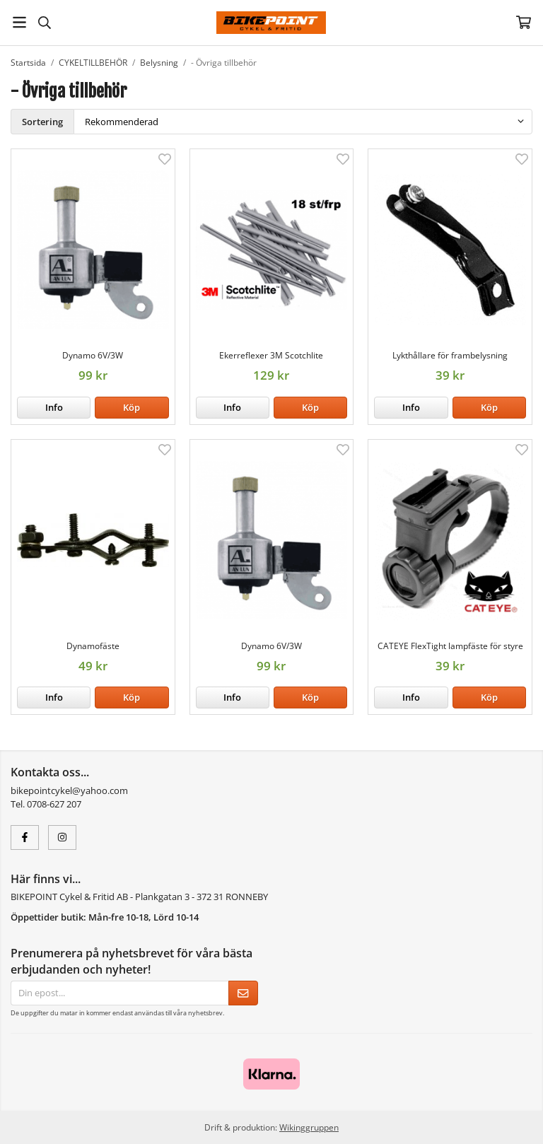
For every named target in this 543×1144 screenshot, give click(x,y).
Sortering (42, 121)
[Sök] (44, 22)
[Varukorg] (523, 22)
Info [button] (54, 407)
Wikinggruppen (309, 1127)
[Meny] (19, 22)
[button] (131, 408)
